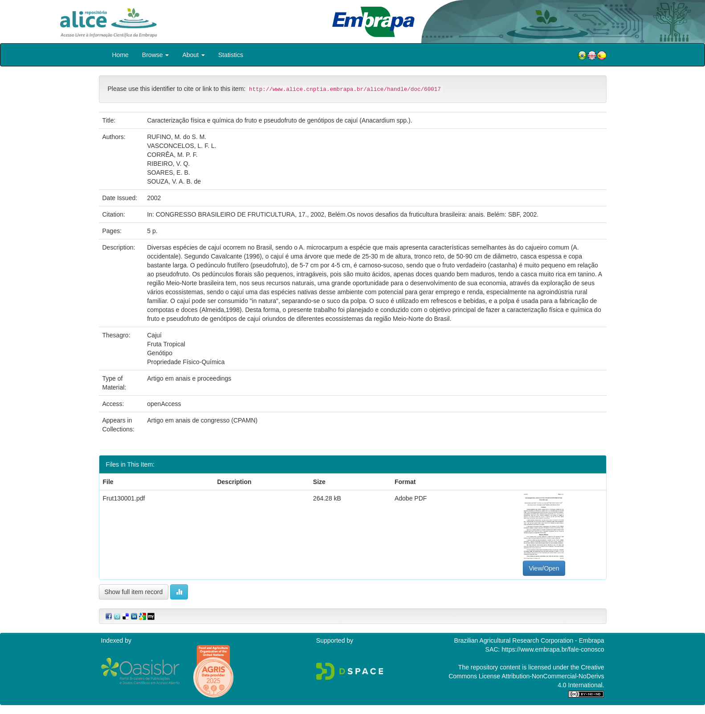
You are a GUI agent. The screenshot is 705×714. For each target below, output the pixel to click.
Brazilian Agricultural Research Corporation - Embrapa (529, 640)
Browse (155, 54)
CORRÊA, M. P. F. (172, 154)
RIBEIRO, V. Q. (168, 163)
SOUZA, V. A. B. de (174, 181)
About (193, 54)
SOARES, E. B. (168, 172)
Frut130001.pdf (124, 498)
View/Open (544, 568)
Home (120, 54)
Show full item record (134, 591)
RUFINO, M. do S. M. (176, 136)
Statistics (230, 54)
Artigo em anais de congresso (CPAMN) (202, 420)
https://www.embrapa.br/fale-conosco (552, 649)
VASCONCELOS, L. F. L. (181, 145)
